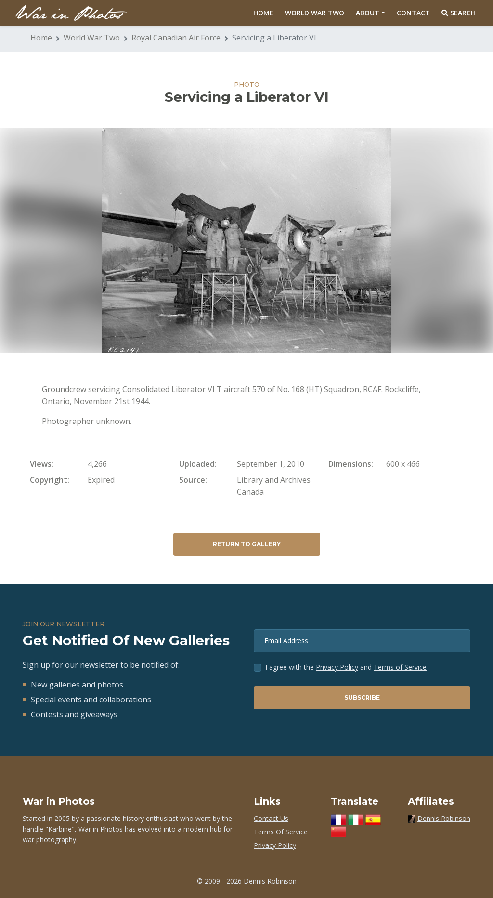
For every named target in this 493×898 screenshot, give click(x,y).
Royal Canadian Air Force (176, 37)
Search (458, 12)
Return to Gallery (247, 544)
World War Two (314, 12)
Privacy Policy (337, 667)
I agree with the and (346, 667)
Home (263, 12)
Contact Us (271, 818)
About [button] (367, 12)
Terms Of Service (281, 831)
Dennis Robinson (443, 818)
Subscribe (362, 697)
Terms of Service (400, 667)
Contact (413, 12)
